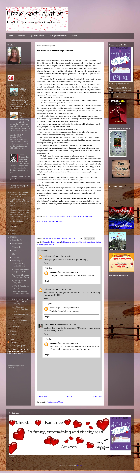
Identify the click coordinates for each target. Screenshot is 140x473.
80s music (46, 242)
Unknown (47, 256)
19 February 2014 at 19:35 (61, 289)
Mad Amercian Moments (58, 36)
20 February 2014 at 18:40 (66, 325)
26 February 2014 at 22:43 (69, 272)
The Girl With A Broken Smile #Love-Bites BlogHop (20, 301)
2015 (12, 234)
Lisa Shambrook (50, 325)
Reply (46, 263)
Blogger (79, 465)
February (15, 261)
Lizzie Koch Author (35, 14)
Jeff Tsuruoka (66, 242)
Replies (49, 268)
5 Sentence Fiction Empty (19, 192)
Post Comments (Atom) (55, 402)
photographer (49, 245)
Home (11, 36)
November (16, 243)
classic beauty (55, 242)
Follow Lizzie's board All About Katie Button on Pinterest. (120, 91)
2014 (12, 237)
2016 (12, 230)
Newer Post (42, 396)
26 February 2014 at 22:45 (69, 343)
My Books (21, 36)
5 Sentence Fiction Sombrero (23, 115)
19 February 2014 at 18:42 (61, 256)
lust (77, 242)
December (16, 240)
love (73, 242)
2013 (12, 331)
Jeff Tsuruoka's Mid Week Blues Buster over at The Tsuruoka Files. (69, 216)
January (15, 327)
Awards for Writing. (37, 36)
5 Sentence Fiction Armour (19, 210)
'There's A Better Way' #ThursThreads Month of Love (20, 294)
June (14, 250)
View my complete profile (17, 345)
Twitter (74, 36)
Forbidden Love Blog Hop (22, 91)
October (15, 247)
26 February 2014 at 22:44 (69, 308)
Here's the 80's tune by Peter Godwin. (50, 221)
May (14, 254)
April (14, 257)
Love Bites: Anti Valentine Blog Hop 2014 (20, 309)
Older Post (97, 396)
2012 (12, 335)
